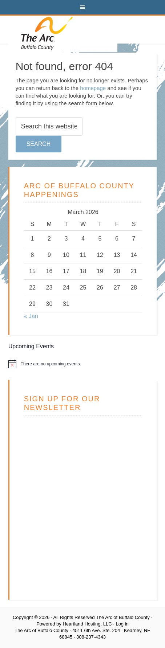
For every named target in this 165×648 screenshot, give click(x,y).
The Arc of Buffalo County (62, 34)
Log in (122, 624)
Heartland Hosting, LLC (87, 624)
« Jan (31, 316)
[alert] (82, 364)
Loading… (82, 501)
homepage (93, 88)
